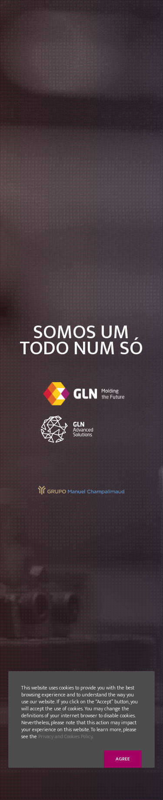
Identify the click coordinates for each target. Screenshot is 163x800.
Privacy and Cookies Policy (65, 736)
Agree (123, 759)
